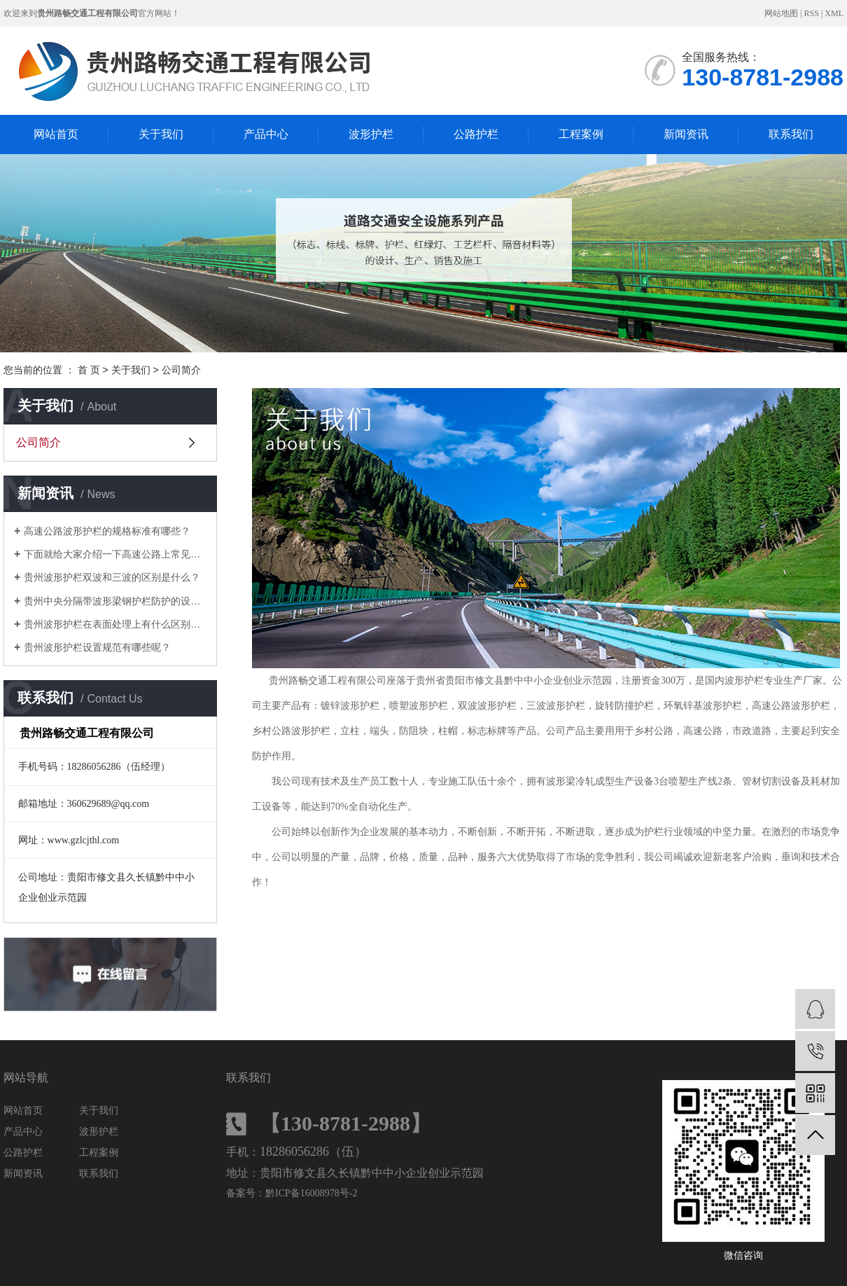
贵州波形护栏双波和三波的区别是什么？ (112, 577)
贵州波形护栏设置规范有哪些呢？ (97, 647)
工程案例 (581, 134)
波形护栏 (371, 134)
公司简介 (38, 442)
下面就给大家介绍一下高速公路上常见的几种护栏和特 (115, 554)
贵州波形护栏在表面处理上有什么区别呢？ (115, 624)
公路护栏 (476, 134)
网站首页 (56, 134)
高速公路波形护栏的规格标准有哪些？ (107, 531)
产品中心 (266, 134)
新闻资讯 (686, 134)
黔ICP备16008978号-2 (311, 1193)
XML (834, 13)
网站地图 (781, 13)
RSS (811, 13)
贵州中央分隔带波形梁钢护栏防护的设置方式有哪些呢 (115, 601)
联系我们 (791, 134)
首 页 (89, 369)
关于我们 (161, 134)
